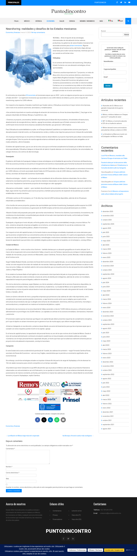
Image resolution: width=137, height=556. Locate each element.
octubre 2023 (107, 320)
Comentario (10, 449)
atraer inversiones (76, 45)
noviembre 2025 (108, 216)
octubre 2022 (107, 370)
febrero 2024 (107, 303)
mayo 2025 (106, 241)
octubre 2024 (107, 270)
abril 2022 (106, 395)
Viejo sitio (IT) (76, 518)
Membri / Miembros (87, 21)
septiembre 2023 (108, 324)
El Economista (30, 95)
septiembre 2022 (108, 374)
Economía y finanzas (13, 32)
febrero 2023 (107, 353)
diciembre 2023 (108, 312)
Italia (16, 21)
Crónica (38, 21)
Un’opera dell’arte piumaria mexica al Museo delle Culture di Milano (114, 174)
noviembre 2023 (108, 316)
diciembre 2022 (108, 362)
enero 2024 (106, 307)
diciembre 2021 (108, 412)
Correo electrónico (12, 475)
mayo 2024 (106, 291)
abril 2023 (106, 345)
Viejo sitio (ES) (76, 522)
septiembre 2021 (108, 424)
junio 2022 (106, 387)
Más (101, 21)
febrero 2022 (107, 404)
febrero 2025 (107, 253)
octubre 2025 (107, 220)
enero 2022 (106, 408)
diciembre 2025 (108, 211)
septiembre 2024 (108, 274)
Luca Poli (104, 155)
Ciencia (72, 21)
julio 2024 (106, 282)
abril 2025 (106, 245)
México (27, 21)
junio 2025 (106, 236)
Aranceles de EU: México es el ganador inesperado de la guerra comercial (112, 108)
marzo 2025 (107, 249)
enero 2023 (106, 358)
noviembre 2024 (108, 266)
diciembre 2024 (108, 261)
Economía (50, 21)
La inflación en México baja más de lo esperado (22, 436)
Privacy (55, 518)
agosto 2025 (107, 228)
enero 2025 (106, 257)
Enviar (108, 86)
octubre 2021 (107, 420)
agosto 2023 (107, 328)
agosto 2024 (107, 278)
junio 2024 (106, 287)
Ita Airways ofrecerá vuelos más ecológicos (78, 436)
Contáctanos (57, 513)
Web (7, 481)
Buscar (103, 31)
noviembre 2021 (108, 416)
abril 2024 (106, 295)
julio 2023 (106, 332)
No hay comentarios (38, 32)
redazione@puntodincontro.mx (110, 516)
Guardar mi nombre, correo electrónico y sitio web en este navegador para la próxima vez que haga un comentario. (44, 490)
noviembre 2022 (108, 366)
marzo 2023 (107, 349)
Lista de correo (77, 513)
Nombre (9, 469)
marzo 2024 (107, 299)
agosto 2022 (107, 378)
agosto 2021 (107, 429)
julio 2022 (106, 383)
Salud (62, 21)
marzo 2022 (107, 399)
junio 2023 (106, 337)
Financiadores (57, 522)
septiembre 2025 (108, 224)
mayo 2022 (106, 391)
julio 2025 (106, 232)
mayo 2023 (106, 341)
